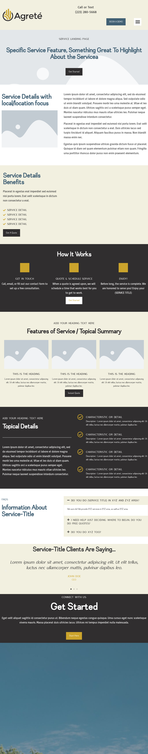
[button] (137, 22)
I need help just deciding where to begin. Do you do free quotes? (104, 526)
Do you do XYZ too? (86, 536)
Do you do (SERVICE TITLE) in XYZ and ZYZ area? (105, 505)
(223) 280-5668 (86, 12)
